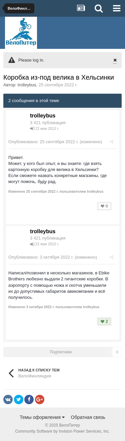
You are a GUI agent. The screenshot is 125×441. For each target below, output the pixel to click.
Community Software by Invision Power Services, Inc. (62, 431)
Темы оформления (42, 417)
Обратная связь (88, 417)
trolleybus (27, 84)
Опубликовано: (43, 141)
